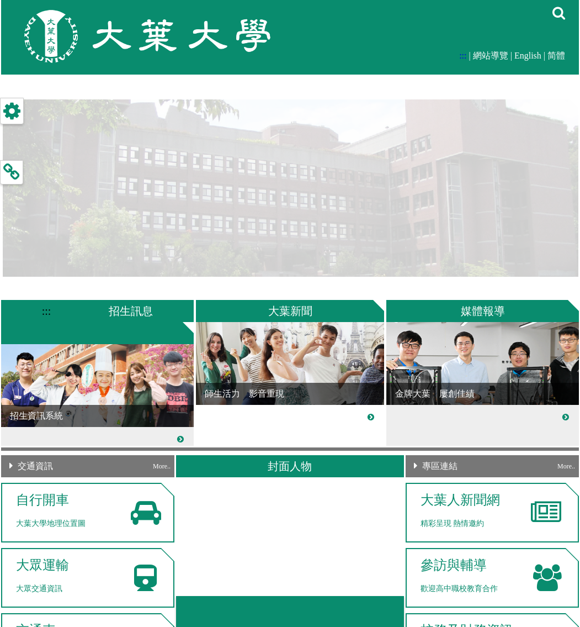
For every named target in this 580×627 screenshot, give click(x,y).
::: (462, 55)
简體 (556, 55)
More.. (162, 466)
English (527, 55)
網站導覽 (490, 55)
